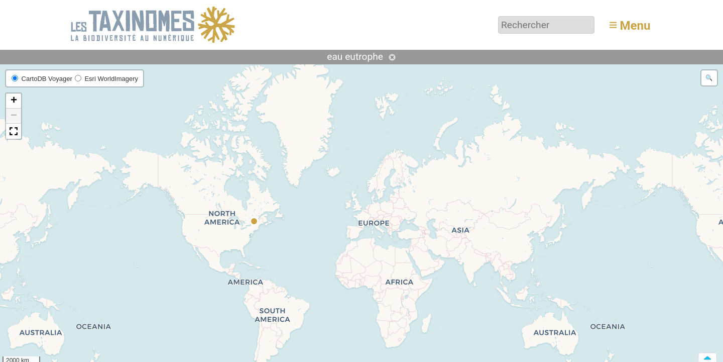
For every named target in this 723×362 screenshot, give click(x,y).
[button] (255, 222)
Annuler (392, 57)
